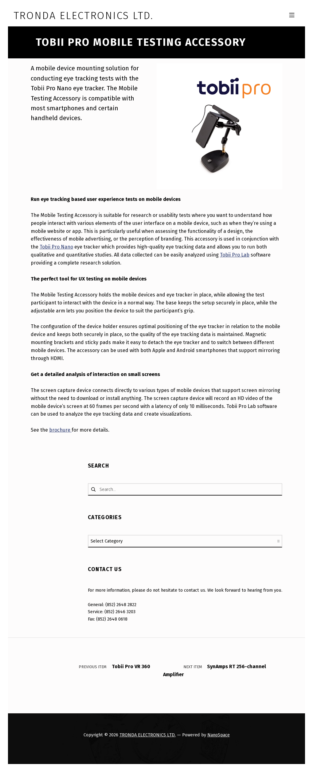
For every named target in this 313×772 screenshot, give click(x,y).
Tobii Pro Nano (56, 247)
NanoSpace (218, 735)
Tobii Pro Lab (234, 255)
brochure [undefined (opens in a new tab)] (60, 430)
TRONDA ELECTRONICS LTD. (147, 735)
